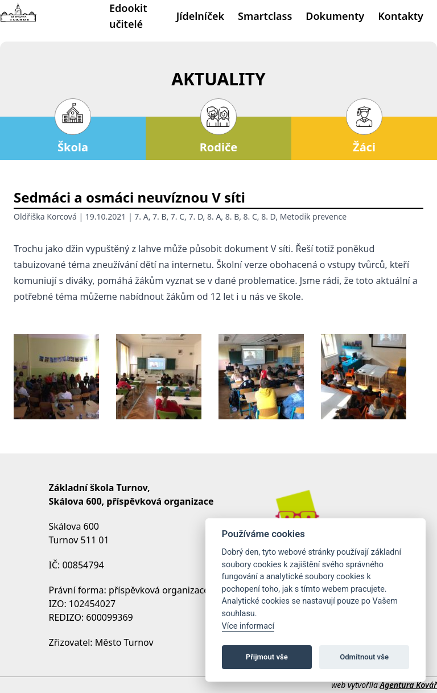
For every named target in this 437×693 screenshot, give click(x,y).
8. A (214, 216)
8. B (232, 216)
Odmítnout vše (364, 657)
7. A (141, 216)
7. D (196, 216)
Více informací (248, 626)
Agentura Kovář (408, 684)
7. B (159, 216)
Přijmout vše (267, 657)
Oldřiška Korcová (45, 216)
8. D (268, 216)
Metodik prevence (313, 216)
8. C (250, 216)
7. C (177, 216)
